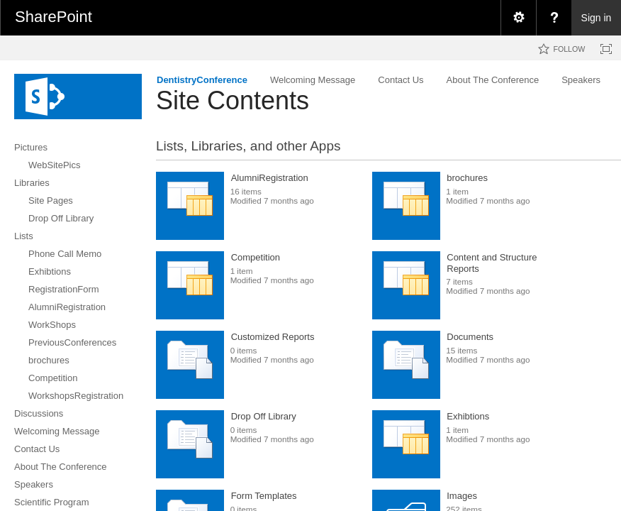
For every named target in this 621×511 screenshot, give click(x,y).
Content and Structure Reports (492, 263)
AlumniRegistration (269, 177)
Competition (255, 257)
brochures (467, 177)
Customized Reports (273, 336)
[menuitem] (518, 17)
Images (462, 495)
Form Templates (264, 495)
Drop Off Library (263, 416)
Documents (470, 336)
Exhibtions (468, 416)
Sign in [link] (596, 17)
